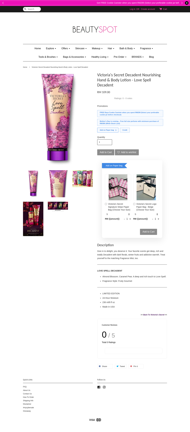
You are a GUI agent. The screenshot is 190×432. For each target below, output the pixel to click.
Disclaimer (27, 404)
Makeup (97, 48)
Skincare (81, 48)
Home (38, 48)
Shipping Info (28, 401)
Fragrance (146, 48)
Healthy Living (100, 57)
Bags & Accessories (74, 57)
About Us (26, 390)
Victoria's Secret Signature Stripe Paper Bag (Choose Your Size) (117, 207)
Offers (65, 48)
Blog (151, 57)
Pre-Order (120, 57)
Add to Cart (148, 231)
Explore (51, 48)
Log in (132, 9)
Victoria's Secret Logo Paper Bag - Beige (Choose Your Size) (145, 207)
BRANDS (138, 57)
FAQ (25, 387)
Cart (165, 9)
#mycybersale (28, 408)
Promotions (102, 106)
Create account (148, 9)
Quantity (101, 137)
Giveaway (27, 411)
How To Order (28, 397)
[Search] (32, 9)
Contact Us (27, 394)
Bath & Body (127, 48)
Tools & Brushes (48, 57)
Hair (111, 48)
